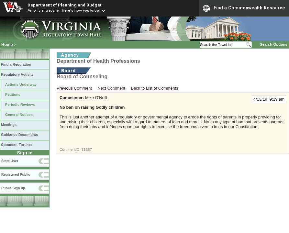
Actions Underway (21, 84)
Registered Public (15, 174)
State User (9, 161)
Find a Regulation (16, 64)
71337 (87, 149)
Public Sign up (13, 188)
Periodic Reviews (20, 104)
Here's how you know (81, 10)
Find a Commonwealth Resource (244, 8)
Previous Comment (74, 88)
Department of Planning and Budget (64, 4)
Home (7, 44)
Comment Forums (16, 145)
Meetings (9, 125)
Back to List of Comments (154, 88)
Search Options (273, 44)
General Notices (19, 114)
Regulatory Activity (17, 74)
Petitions (12, 94)
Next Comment (111, 88)
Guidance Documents (19, 135)
